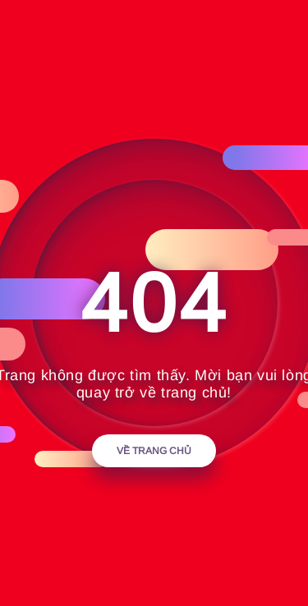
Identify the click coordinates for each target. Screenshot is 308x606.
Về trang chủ (154, 451)
